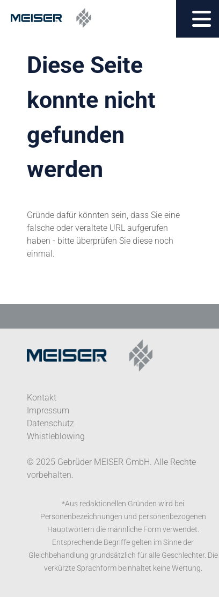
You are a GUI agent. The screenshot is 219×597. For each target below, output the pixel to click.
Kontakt (41, 397)
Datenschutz (50, 423)
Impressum (48, 410)
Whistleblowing (56, 436)
